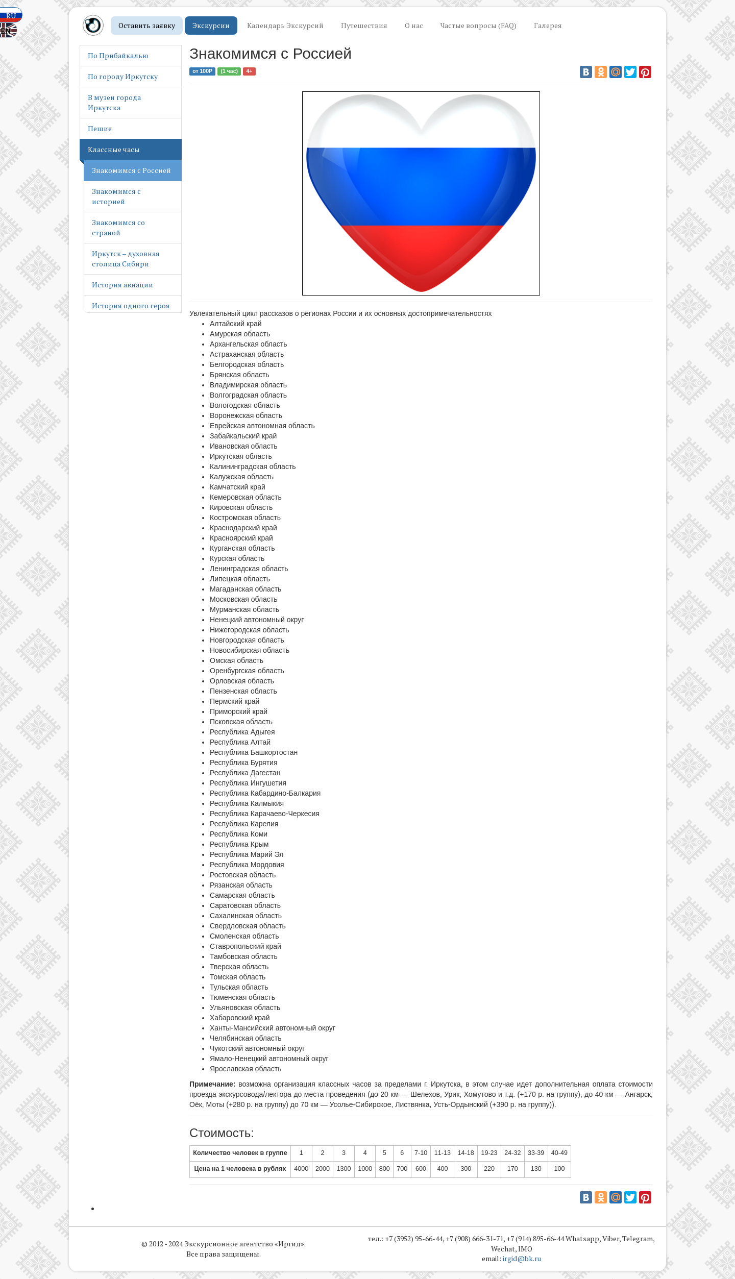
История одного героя (131, 305)
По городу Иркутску (123, 76)
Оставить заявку (146, 25)
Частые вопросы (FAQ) (478, 25)
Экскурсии (211, 25)
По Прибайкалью (118, 55)
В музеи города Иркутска (114, 102)
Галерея (548, 25)
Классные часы (114, 149)
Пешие (100, 128)
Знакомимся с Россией (131, 170)
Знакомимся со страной (118, 227)
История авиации (122, 284)
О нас (414, 25)
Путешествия (364, 25)
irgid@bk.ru (522, 1259)
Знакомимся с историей (116, 196)
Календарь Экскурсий (285, 25)
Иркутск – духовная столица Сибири (126, 258)
